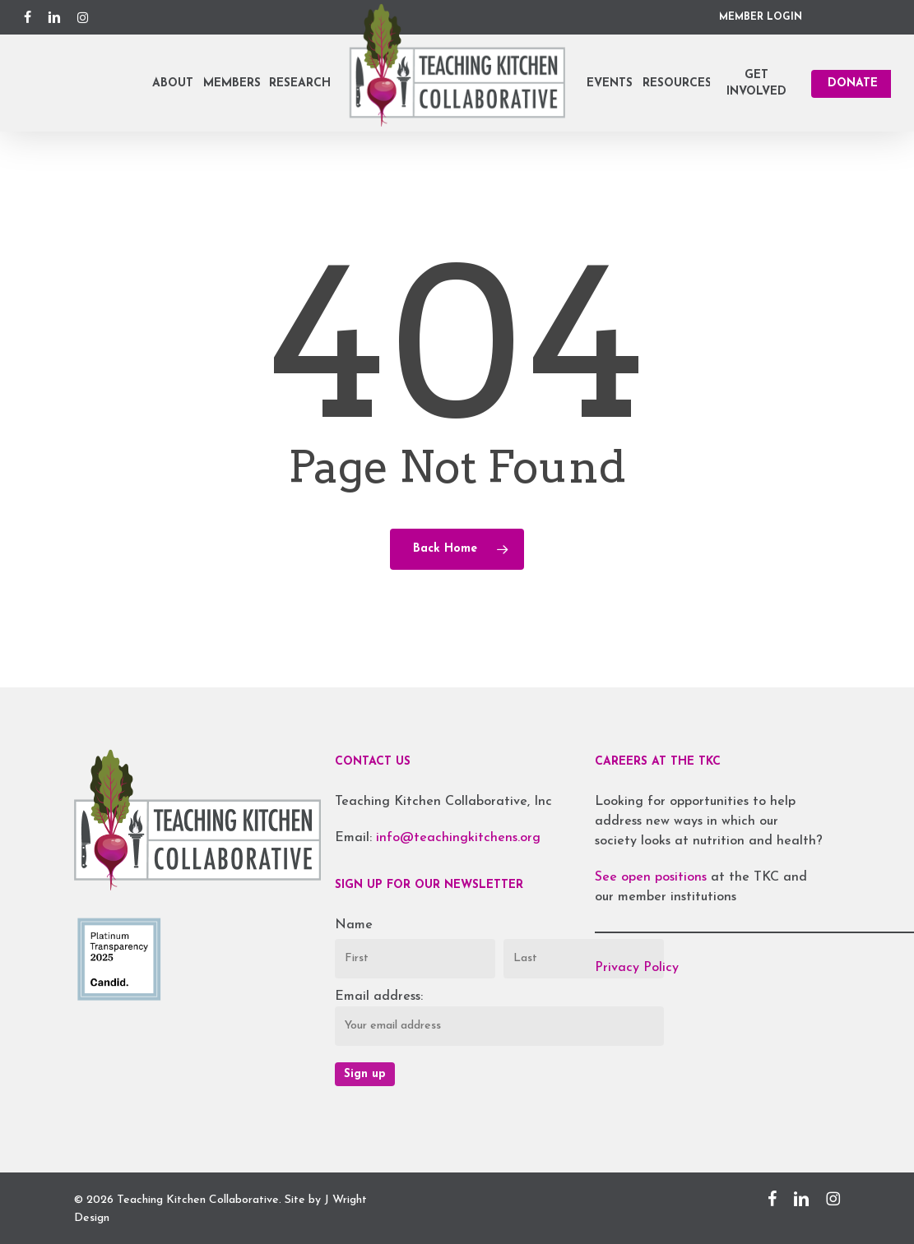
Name (354, 925)
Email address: (379, 996)
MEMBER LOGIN (760, 17)
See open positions (653, 877)
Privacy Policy (637, 967)
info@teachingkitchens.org (458, 837)
